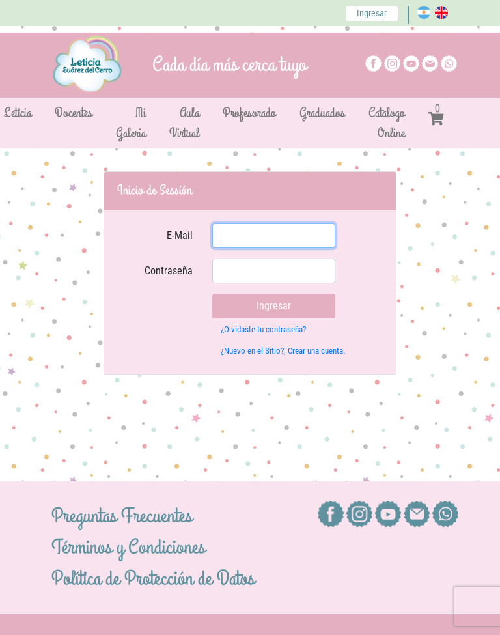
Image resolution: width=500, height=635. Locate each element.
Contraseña (169, 270)
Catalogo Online (386, 123)
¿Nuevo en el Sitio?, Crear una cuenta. (283, 351)
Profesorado (249, 113)
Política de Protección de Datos (153, 579)
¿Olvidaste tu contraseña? (263, 329)
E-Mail (180, 235)
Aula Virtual (184, 123)
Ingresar (372, 13)
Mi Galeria (131, 123)
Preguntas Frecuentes (121, 516)
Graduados (322, 113)
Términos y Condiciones (128, 547)
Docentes (73, 113)
